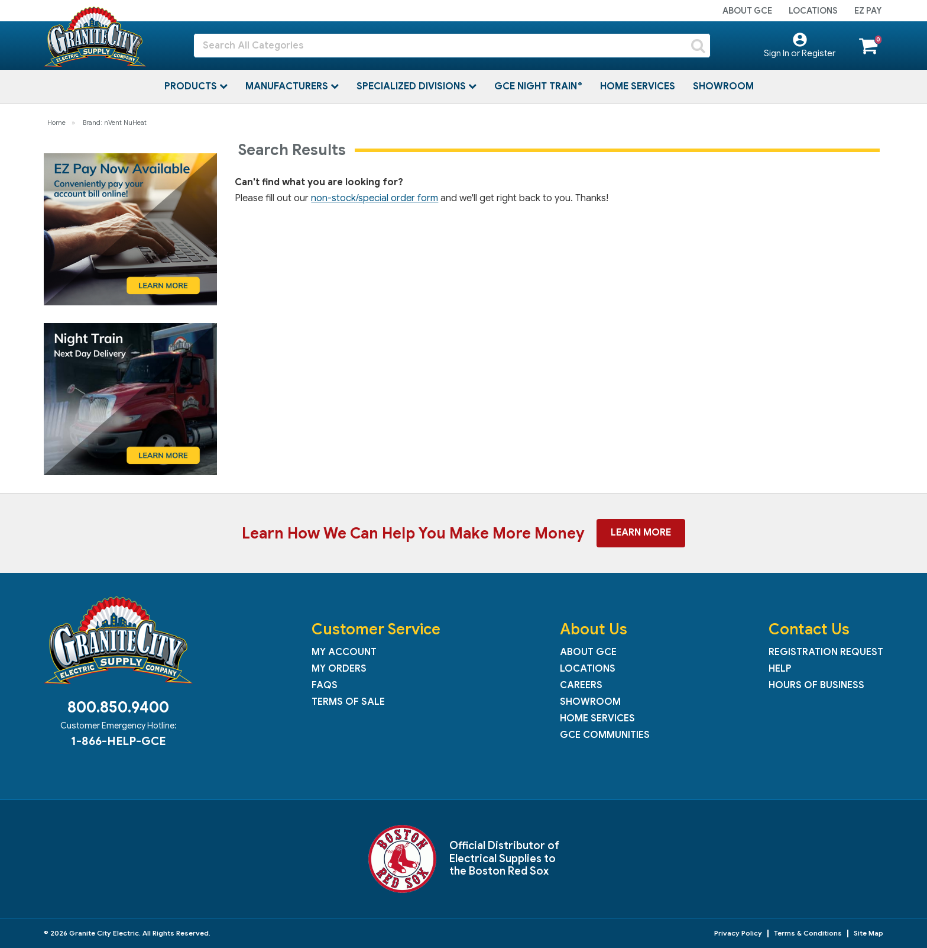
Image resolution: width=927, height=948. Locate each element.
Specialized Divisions (412, 86)
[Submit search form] (698, 45)
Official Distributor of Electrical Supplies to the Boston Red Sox (504, 858)
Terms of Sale (348, 702)
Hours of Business (816, 685)
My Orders (339, 669)
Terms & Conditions (808, 932)
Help (780, 669)
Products (191, 86)
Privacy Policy (738, 932)
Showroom (723, 86)
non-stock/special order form (374, 198)
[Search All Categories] (452, 45)
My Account (344, 652)
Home (56, 122)
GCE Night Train (536, 86)
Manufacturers (287, 86)
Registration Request (826, 652)
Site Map (868, 932)
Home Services (637, 86)
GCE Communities (605, 735)
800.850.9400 (118, 707)
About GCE (747, 10)
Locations (813, 10)
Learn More (641, 533)
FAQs (325, 685)
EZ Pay (867, 10)
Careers (581, 685)
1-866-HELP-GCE (118, 741)
